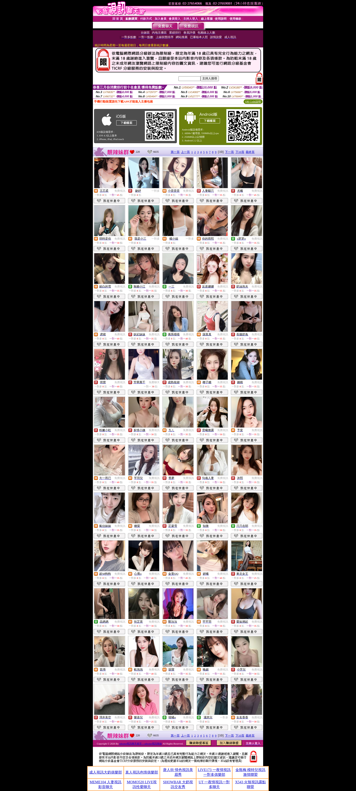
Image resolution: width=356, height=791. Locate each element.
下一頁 (229, 152)
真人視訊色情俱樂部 (141, 772)
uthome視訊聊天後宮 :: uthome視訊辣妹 (140, 743)
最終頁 (250, 152)
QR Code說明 (253, 101)
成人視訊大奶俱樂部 (105, 772)
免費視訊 (119, 190)
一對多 (155, 190)
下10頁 (239, 152)
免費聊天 (154, 382)
